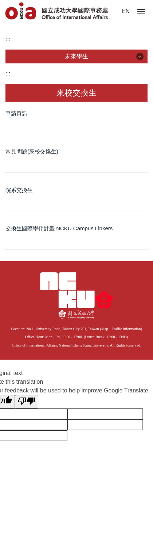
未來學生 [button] (76, 56)
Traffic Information (126, 329)
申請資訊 (16, 113)
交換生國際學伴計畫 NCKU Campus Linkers (59, 228)
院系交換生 (19, 190)
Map (104, 329)
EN (126, 11)
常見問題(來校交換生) (31, 151)
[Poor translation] (26, 401)
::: (7, 39)
